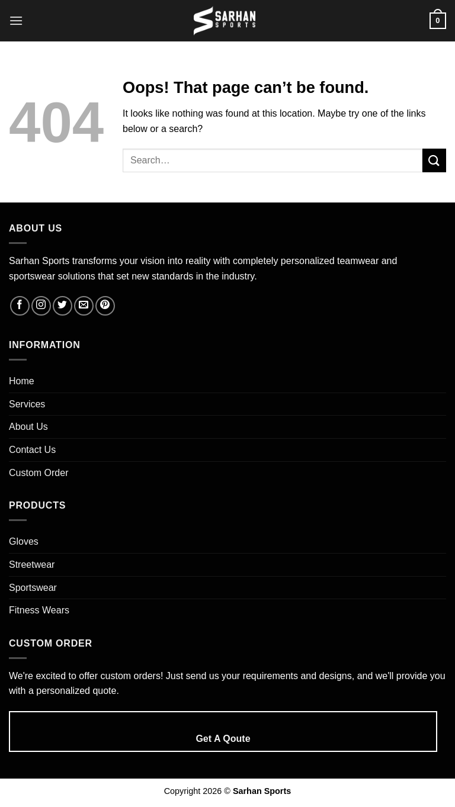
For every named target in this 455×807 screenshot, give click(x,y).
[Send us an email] (84, 306)
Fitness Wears (39, 610)
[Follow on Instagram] (41, 306)
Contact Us (32, 450)
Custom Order (38, 473)
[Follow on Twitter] (62, 306)
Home (21, 381)
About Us (28, 427)
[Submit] (434, 160)
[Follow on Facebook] (20, 306)
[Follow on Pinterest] (105, 306)
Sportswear (33, 588)
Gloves (24, 541)
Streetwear (32, 565)
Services (27, 404)
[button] (16, 20)
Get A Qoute (223, 739)
